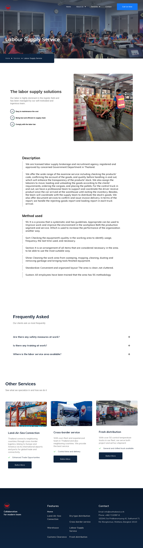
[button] (81, 7)
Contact (108, 7)
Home (68, 7)
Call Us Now (127, 7)
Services (17, 58)
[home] (8, 6)
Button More (20, 464)
